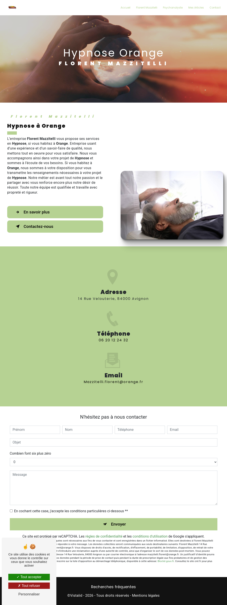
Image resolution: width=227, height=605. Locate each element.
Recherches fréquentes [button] (113, 587)
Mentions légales (145, 595)
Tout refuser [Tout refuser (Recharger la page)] (29, 586)
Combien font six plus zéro (30, 453)
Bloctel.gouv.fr (166, 561)
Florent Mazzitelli (146, 7)
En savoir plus (32, 212)
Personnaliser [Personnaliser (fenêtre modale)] (29, 594)
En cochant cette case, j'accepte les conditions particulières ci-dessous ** (71, 511)
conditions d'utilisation (150, 536)
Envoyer (118, 524)
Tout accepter (29, 577)
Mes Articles (196, 7)
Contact (215, 7)
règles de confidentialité (104, 536)
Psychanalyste (173, 7)
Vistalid (76, 595)
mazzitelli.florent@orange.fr (113, 375)
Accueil (125, 7)
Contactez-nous (33, 226)
